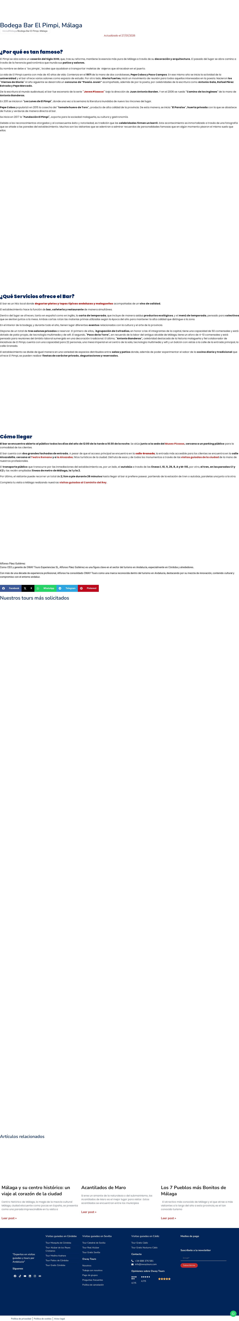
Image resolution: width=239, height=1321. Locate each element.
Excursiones (134, 9)
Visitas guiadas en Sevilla (97, 1236)
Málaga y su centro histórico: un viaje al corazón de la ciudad (36, 1191)
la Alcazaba (65, 457)
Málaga (13, 31)
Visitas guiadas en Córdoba (61, 1236)
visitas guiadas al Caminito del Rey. (83, 482)
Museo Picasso (174, 444)
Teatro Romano (41, 457)
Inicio (5, 31)
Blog (213, 9)
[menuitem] (223, 9)
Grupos (150, 9)
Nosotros (185, 9)
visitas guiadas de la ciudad (200, 457)
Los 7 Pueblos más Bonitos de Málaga (193, 1191)
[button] (11, 588)
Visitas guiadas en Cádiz (145, 1236)
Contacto (200, 9)
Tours (118, 9)
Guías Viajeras (167, 9)
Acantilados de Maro (103, 1188)
